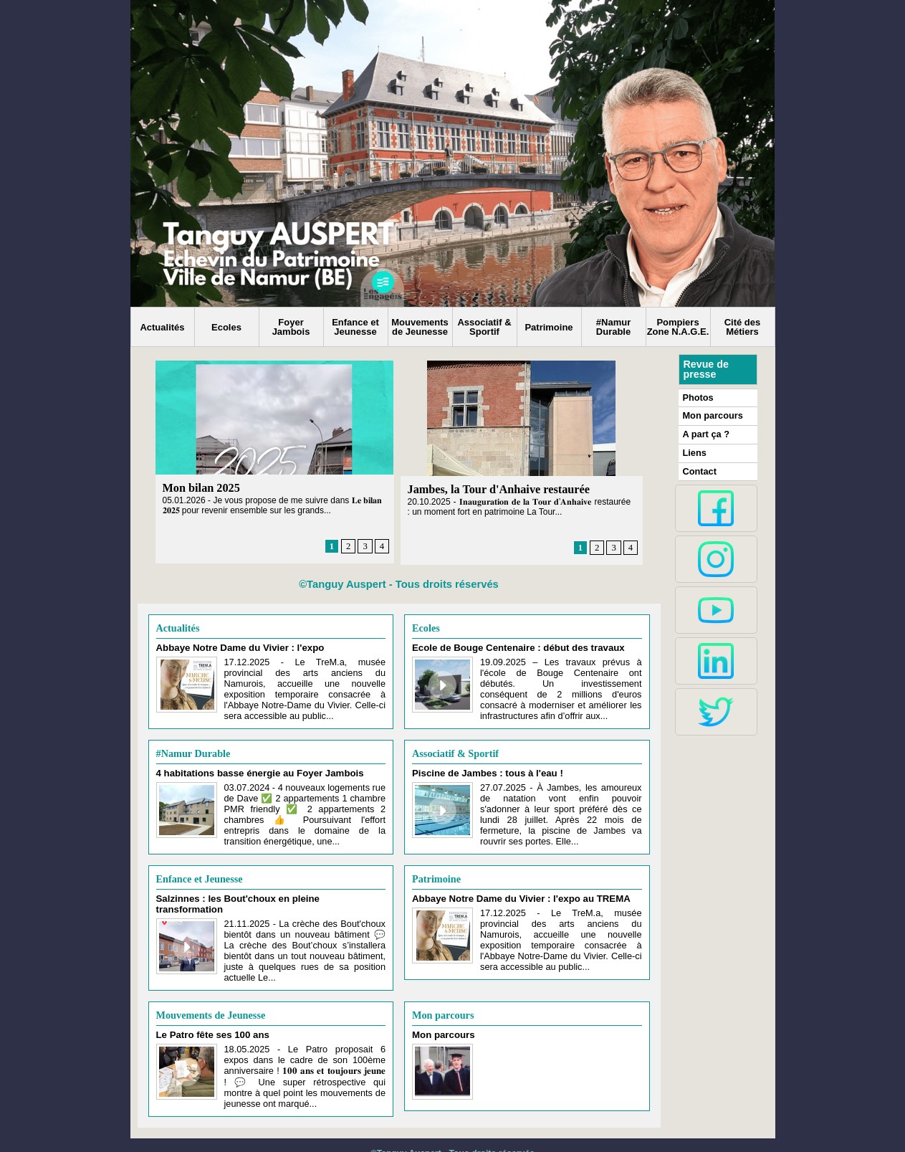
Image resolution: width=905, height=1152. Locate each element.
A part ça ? (705, 433)
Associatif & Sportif (484, 327)
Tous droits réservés (492, 1118)
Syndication (487, 1128)
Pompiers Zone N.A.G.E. (678, 327)
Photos (697, 397)
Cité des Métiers (742, 327)
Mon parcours (442, 986)
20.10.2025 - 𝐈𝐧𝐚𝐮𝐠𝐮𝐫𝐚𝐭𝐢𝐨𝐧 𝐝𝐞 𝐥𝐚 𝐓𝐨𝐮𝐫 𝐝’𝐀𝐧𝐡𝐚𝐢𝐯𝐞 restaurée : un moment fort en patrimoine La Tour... (519, 506)
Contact (699, 469)
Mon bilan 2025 (201, 488)
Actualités (162, 327)
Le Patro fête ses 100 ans (207, 1005)
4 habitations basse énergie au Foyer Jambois (250, 766)
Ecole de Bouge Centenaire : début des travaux (508, 647)
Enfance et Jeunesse (355, 327)
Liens (694, 451)
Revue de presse (706, 369)
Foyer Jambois (291, 327)
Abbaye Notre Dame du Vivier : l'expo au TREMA (511, 886)
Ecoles (226, 327)
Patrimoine (549, 327)
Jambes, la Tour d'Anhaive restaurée (498, 489)
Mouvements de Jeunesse (419, 327)
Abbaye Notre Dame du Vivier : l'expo (232, 647)
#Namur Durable (613, 327)
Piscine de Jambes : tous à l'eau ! (480, 766)
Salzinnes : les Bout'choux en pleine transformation (262, 886)
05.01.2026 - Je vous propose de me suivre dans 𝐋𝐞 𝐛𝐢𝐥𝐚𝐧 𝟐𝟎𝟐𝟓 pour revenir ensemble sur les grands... (273, 505)
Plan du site (417, 1128)
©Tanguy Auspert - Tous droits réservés (398, 584)
